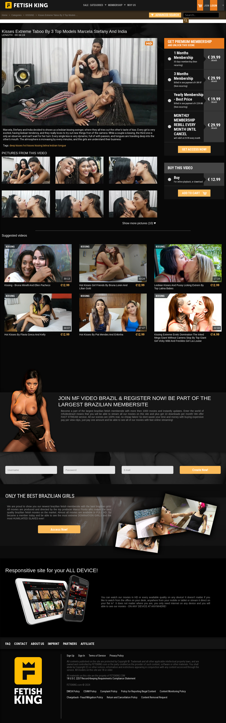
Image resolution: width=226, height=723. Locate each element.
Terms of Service (97, 652)
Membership (115, 5)
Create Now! (200, 466)
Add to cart (191, 189)
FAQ (7, 640)
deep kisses (16, 142)
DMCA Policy (73, 687)
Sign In (81, 652)
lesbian (53, 142)
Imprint (53, 640)
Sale (85, 5)
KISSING (30, 15)
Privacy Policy (117, 652)
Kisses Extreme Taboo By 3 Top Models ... (58, 15)
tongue (62, 142)
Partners (70, 640)
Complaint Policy (108, 687)
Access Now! (59, 526)
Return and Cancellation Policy (122, 693)
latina (45, 142)
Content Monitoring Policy (173, 687)
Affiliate (87, 640)
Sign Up (70, 652)
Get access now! (194, 146)
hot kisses (28, 142)
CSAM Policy (90, 687)
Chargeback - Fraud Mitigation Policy (85, 693)
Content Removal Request (154, 693)
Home (4, 15)
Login (213, 5)
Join (206, 5)
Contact (20, 640)
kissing (38, 142)
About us (37, 640)
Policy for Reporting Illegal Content (138, 687)
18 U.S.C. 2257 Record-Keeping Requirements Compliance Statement (101, 674)
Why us (131, 5)
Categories (96, 5)
